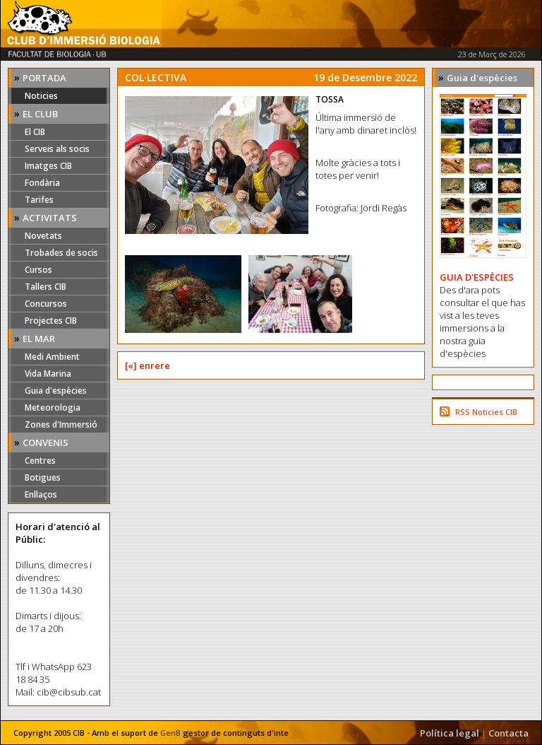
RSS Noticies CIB (486, 411)
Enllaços (41, 494)
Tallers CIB (45, 287)
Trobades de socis (61, 253)
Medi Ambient (52, 357)
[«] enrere (147, 365)
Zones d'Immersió (61, 424)
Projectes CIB (51, 321)
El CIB (35, 132)
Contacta (508, 733)
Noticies (41, 96)
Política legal (449, 733)
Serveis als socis (57, 149)
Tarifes (39, 200)
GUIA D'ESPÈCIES (477, 277)
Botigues (43, 477)
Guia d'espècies (56, 391)
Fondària (42, 183)
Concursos (46, 304)
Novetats (43, 236)
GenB (170, 732)
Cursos (38, 270)
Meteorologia (52, 407)
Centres (40, 460)
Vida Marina (48, 374)
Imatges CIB (48, 166)
